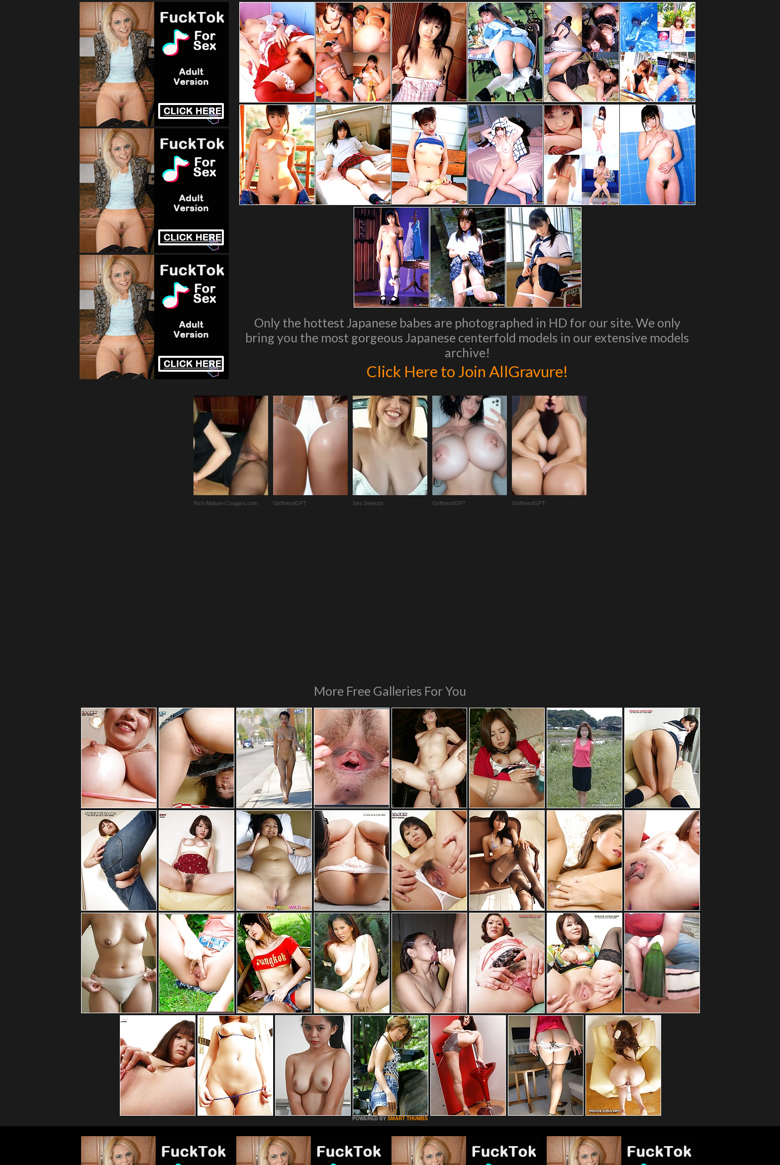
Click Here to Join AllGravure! (467, 370)
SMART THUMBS (408, 982)
